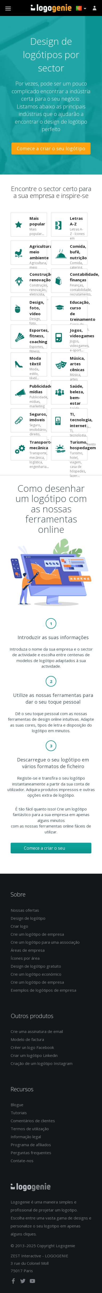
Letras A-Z (76, 221)
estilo (33, 373)
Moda (33, 369)
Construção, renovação (41, 276)
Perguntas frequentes (31, 1152)
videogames (79, 345)
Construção (38, 285)
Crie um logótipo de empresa (37, 934)
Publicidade (38, 397)
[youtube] (32, 1282)
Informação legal (26, 1136)
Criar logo (19, 926)
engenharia (37, 466)
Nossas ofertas (25, 910)
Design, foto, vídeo (36, 307)
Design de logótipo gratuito (36, 966)
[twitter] (23, 1282)
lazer (73, 475)
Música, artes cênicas (77, 363)
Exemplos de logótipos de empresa (43, 990)
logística (35, 462)
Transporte (37, 453)
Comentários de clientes (33, 1120)
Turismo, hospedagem (83, 444)
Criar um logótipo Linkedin (34, 1055)
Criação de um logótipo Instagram (42, 1063)
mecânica (36, 457)
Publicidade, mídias (41, 388)
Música (75, 374)
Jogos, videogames (82, 332)
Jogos (74, 341)
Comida (76, 263)
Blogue (17, 1104)
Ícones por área (25, 958)
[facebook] (14, 1282)
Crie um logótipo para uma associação (45, 942)
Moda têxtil (35, 360)
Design (34, 319)
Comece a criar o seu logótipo (51, 148)
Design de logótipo (28, 918)
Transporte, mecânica (41, 444)
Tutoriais (19, 1112)
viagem (75, 462)
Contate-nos (22, 1160)
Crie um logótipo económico (36, 974)
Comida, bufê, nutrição (78, 252)
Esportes (36, 346)
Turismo (76, 453)
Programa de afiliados (31, 1144)
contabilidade (80, 289)
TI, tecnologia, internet (81, 419)
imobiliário (37, 429)
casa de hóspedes (77, 468)
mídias (34, 401)
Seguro (34, 425)
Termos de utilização (30, 1128)
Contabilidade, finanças (84, 276)
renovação (37, 289)
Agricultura (37, 263)
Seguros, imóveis (38, 416)
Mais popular (37, 221)
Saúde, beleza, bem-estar (77, 394)
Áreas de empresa (28, 950)
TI (71, 430)
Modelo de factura (27, 1039)
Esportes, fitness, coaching (39, 335)
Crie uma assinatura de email (37, 1031)
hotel (74, 457)
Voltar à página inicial (51, 8)
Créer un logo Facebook (32, 1047)
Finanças (76, 285)
